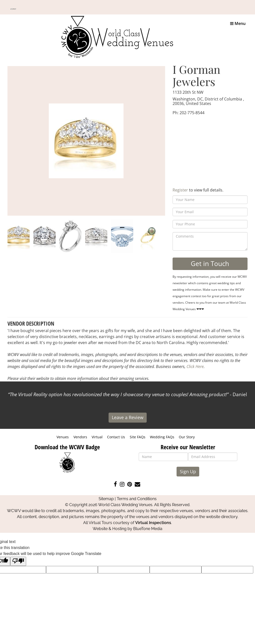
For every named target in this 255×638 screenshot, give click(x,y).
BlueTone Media (147, 528)
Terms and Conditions (137, 498)
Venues (63, 437)
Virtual (97, 437)
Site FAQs (137, 437)
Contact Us (116, 437)
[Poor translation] (18, 561)
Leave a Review (127, 417)
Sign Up (188, 471)
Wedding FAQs (162, 437)
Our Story (187, 437)
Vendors (80, 437)
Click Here (195, 366)
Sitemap (106, 498)
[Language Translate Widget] (13, 8)
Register (180, 190)
